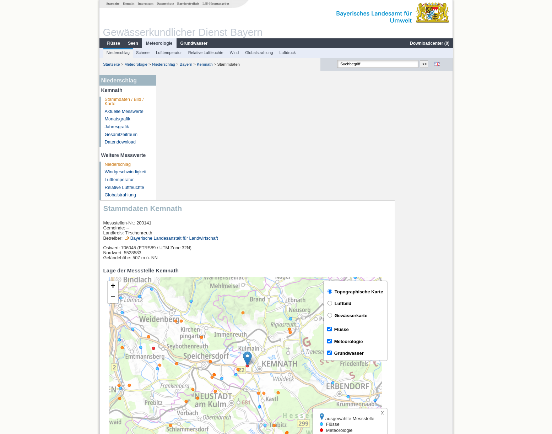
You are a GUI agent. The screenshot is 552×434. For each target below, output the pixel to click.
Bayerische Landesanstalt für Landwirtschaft (232, 113)
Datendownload (120, 142)
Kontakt (128, 3)
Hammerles (177, 368)
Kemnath (204, 64)
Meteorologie (159, 43)
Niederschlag (117, 52)
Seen (133, 43)
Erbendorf (176, 353)
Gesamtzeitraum (120, 134)
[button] (305, 233)
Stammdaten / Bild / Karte (124, 102)
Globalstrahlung (258, 52)
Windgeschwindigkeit (125, 171)
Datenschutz (165, 3)
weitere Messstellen (190, 384)
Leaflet (430, 326)
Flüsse (113, 43)
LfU (444, 326)
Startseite (112, 3)
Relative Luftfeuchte (205, 52)
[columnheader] (191, 345)
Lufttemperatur (169, 52)
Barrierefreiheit (188, 3)
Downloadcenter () (429, 43)
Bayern (185, 64)
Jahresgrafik (116, 126)
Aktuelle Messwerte (123, 111)
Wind (234, 52)
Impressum (145, 3)
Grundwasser (193, 43)
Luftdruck (287, 52)
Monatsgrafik (117, 118)
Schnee (142, 52)
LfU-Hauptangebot (215, 3)
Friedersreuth (179, 360)
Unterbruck (177, 376)
